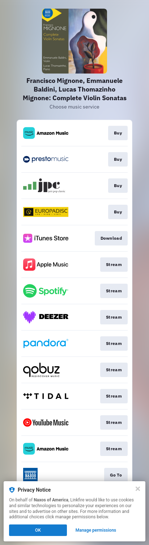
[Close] (138, 489)
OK (38, 530)
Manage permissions (96, 530)
